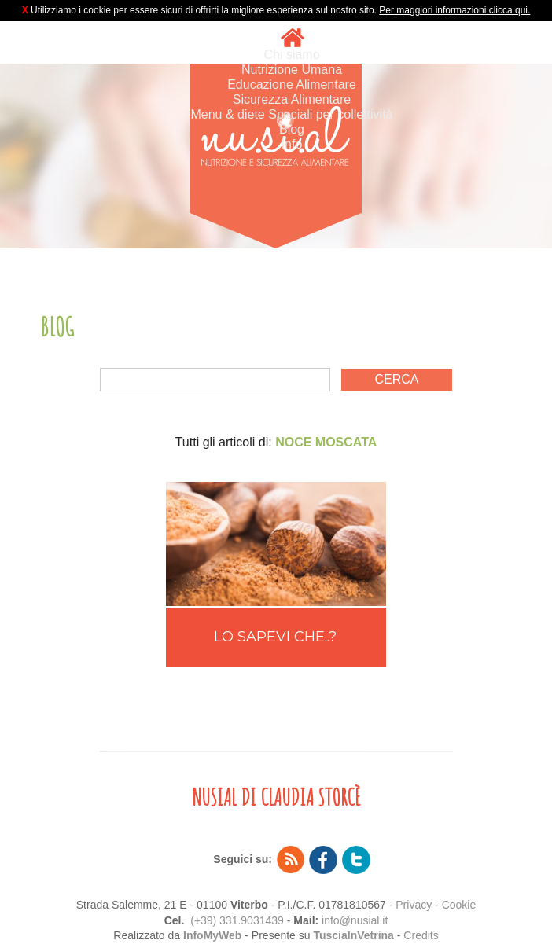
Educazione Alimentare (291, 84)
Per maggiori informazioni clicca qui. (454, 10)
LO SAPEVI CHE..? (275, 636)
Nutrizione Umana (291, 69)
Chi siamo (291, 54)
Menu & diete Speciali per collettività (291, 114)
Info (292, 144)
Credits (420, 935)
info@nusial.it (355, 920)
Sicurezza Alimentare (292, 99)
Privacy (414, 904)
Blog (291, 129)
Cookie (459, 904)
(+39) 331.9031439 (237, 920)
